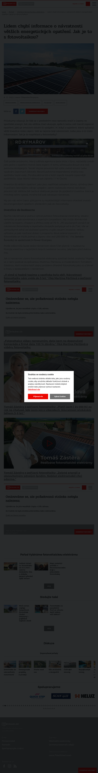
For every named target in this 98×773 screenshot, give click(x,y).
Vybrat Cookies (60, 396)
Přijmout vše (38, 396)
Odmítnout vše (34, 389)
